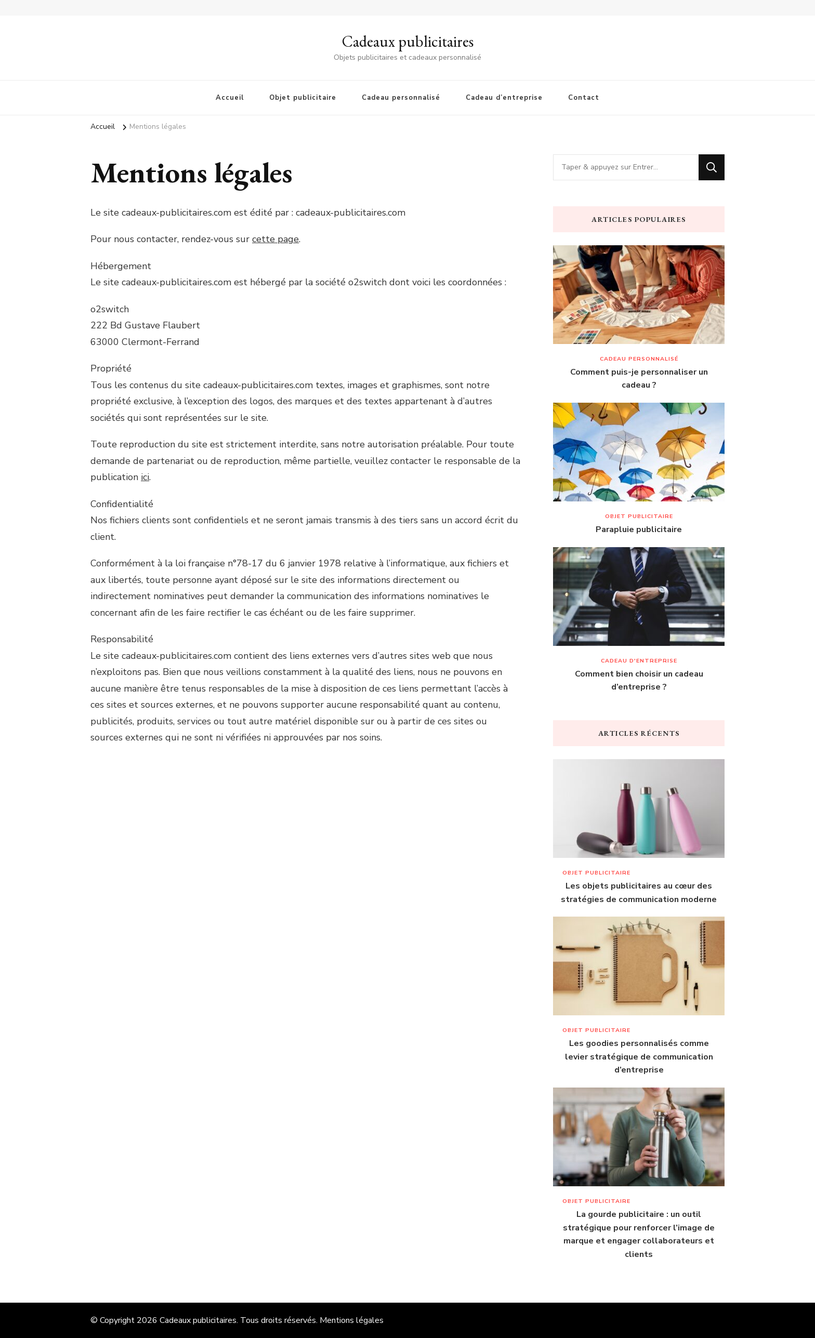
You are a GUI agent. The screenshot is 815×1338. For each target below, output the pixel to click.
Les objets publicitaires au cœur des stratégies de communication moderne (639, 892)
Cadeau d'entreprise (639, 661)
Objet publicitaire (302, 97)
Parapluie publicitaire (639, 529)
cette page (275, 239)
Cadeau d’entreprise (504, 97)
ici (145, 477)
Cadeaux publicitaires (408, 41)
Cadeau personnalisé (401, 97)
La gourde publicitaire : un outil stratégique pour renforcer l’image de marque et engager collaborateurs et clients (639, 1234)
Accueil (230, 97)
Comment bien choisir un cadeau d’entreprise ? (639, 680)
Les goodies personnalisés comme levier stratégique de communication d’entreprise (639, 1057)
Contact (583, 97)
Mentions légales (352, 1320)
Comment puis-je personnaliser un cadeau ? (639, 378)
